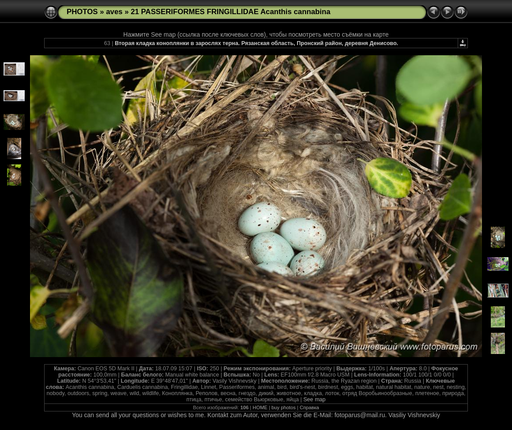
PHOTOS (82, 12)
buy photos (283, 407)
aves (114, 12)
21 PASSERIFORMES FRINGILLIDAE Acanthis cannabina (230, 12)
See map (314, 399)
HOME (259, 407)
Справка (309, 407)
